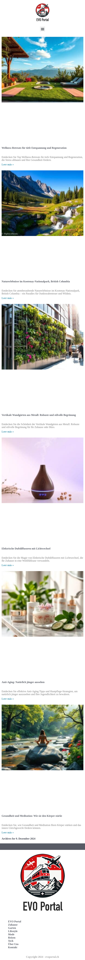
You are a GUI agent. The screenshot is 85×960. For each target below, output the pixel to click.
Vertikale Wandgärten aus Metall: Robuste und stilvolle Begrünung (39, 415)
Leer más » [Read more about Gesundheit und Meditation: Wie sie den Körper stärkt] (8, 832)
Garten (12, 928)
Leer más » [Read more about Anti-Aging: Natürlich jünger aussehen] (8, 698)
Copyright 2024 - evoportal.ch (42, 956)
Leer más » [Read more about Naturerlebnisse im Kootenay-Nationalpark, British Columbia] (8, 298)
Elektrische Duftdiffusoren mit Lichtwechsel (26, 548)
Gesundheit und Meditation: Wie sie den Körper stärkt (32, 815)
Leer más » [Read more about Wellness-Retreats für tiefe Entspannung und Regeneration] (8, 164)
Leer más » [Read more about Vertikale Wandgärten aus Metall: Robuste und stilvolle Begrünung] (8, 431)
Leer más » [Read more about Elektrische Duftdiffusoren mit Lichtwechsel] (8, 565)
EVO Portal (14, 921)
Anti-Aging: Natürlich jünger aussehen (23, 682)
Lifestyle (13, 931)
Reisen (11, 937)
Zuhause (13, 924)
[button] (42, 29)
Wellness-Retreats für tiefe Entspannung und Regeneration (34, 147)
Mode (11, 934)
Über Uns (13, 944)
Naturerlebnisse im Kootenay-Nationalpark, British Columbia (36, 281)
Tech (10, 940)
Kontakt (12, 947)
